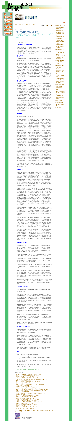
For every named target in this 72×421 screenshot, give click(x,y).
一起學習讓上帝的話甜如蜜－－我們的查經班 (60, 97)
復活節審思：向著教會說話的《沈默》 (60, 72)
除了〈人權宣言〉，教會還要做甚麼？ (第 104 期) (28, 381)
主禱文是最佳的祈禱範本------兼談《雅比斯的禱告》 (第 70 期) (31, 390)
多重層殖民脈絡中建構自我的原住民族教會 (60, 41)
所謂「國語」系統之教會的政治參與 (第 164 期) (27, 375)
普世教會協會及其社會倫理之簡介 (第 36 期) (27, 407)
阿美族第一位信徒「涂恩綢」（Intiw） (60, 67)
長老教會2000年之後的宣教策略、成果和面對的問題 (60, 29)
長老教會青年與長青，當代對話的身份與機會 (60, 46)
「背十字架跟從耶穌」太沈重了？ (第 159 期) (27, 378)
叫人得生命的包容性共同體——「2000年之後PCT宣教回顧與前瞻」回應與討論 (60, 55)
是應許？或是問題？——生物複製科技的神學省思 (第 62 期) (30, 393)
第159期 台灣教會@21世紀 (28, 24)
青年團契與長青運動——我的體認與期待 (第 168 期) (29, 374)
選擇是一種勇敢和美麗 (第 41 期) (24, 403)
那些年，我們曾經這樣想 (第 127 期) (25, 380)
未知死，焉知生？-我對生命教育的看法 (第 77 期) (28, 388)
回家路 (57, 63)
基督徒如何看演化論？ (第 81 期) (24, 386)
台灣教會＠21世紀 (60, 25)
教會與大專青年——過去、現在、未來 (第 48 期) (28, 399)
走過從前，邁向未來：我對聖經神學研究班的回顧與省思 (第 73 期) (32, 389)
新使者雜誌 (18, 24)
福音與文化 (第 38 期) (21, 405)
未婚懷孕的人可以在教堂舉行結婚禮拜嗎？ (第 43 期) (29, 401)
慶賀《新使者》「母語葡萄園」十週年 (60, 88)
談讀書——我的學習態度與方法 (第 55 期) (26, 396)
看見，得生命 (59, 100)
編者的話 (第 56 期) (21, 394)
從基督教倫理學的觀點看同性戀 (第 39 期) (26, 404)
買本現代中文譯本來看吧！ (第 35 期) (25, 408)
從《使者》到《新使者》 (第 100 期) (25, 383)
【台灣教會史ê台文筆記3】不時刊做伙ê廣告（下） (60, 93)
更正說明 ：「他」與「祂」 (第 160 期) (25, 376)
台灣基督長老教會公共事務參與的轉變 (60, 34)
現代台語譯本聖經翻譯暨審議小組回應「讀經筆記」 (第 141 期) (31, 379)
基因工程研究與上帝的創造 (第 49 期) (25, 398)
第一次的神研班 (59, 102)
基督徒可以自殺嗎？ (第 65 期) (23, 391)
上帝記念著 (58, 107)
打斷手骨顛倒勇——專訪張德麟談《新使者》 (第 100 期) (30, 384)
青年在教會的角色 (60, 84)
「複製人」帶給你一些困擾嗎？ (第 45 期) (26, 400)
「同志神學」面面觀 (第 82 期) (23, 385)
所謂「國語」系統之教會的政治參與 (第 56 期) (27, 395)
